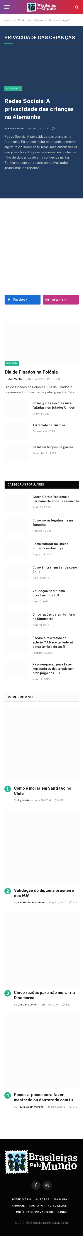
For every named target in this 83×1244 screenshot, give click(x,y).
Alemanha (13, 88)
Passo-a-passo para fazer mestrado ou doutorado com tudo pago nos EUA (53, 669)
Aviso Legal (57, 1205)
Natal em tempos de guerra (52, 447)
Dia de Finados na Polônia (31, 372)
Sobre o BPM (21, 1199)
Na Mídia (60, 1199)
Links (62, 1212)
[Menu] (7, 7)
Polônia (12, 363)
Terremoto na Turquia (48, 425)
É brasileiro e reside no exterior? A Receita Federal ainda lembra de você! (52, 642)
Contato (36, 1205)
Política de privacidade (35, 1212)
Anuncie (18, 1205)
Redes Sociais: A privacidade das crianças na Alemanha (39, 108)
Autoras (42, 1199)
